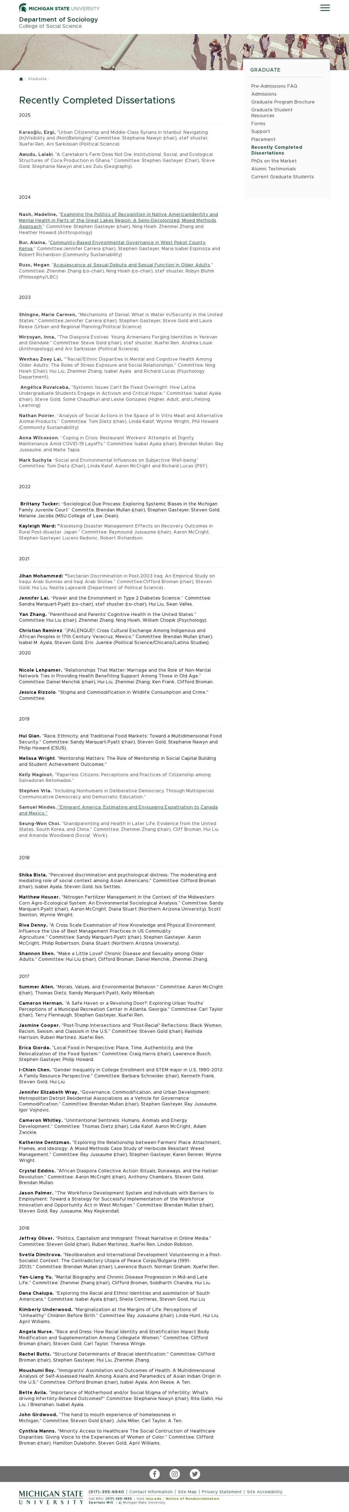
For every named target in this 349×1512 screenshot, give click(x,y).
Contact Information (151, 1492)
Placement (263, 139)
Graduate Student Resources (272, 113)
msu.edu (153, 1498)
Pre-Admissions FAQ (274, 86)
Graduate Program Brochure (283, 102)
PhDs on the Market (274, 161)
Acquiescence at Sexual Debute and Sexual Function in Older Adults (131, 265)
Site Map (187, 1492)
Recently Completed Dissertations (276, 150)
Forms (258, 123)
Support (260, 131)
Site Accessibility (265, 1492)
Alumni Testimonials (273, 169)
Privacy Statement (222, 1492)
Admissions (264, 94)
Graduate (37, 79)
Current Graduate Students (282, 177)
